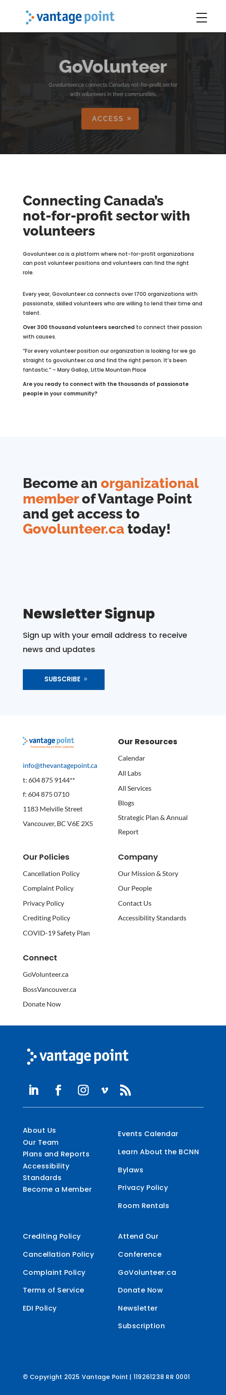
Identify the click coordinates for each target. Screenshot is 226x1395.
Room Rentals (143, 1206)
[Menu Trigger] (202, 17)
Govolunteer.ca (73, 529)
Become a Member (57, 1189)
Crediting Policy (46, 917)
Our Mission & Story (148, 873)
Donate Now (42, 1004)
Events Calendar (148, 1134)
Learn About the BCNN (158, 1152)
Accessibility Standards (152, 917)
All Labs (129, 773)
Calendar (131, 758)
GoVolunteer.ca (45, 974)
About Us (39, 1130)
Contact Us (135, 903)
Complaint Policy (48, 888)
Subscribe (62, 679)
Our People (135, 888)
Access (108, 118)
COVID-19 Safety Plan (56, 933)
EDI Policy (40, 1308)
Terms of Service (53, 1290)
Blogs (126, 802)
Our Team (41, 1142)
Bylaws (130, 1170)
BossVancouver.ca (49, 989)
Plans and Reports (56, 1154)
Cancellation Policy (51, 873)
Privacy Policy (43, 903)
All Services (135, 788)
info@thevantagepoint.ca (60, 765)
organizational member (110, 490)
